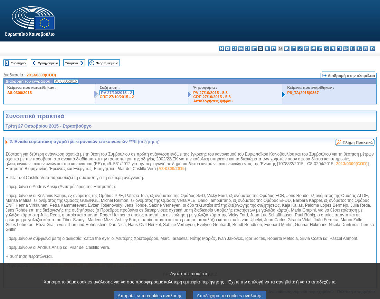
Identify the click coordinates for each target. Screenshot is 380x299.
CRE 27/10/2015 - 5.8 (211, 97)
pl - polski (332, 48)
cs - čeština (234, 48)
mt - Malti (319, 48)
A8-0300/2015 (19, 93)
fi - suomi (365, 48)
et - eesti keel (254, 48)
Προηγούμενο (48, 63)
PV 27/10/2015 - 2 (116, 93)
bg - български (221, 48)
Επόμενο (71, 63)
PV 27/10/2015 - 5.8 (210, 93)
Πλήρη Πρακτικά (358, 142)
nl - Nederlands (326, 48)
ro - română (346, 48)
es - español (227, 48)
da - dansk (241, 48)
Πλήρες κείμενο (107, 63)
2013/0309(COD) (41, 75)
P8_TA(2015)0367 (303, 93)
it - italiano (293, 48)
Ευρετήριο (18, 63)
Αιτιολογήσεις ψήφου (212, 101)
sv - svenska (372, 48)
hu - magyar (313, 48)
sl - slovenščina (359, 48)
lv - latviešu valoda (300, 48)
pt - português (339, 48)
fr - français (273, 48)
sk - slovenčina (352, 48)
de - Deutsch (247, 48)
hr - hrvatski (286, 48)
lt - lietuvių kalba (306, 48)
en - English (267, 48)
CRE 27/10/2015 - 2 (116, 97)
